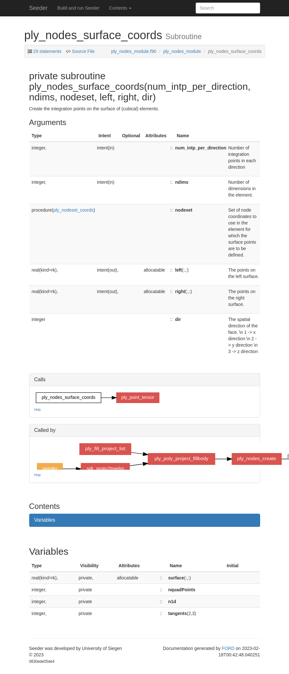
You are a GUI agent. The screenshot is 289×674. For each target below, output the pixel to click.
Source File (83, 51)
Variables (44, 520)
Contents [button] (120, 8)
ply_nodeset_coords (73, 210)
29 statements (47, 51)
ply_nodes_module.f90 (133, 51)
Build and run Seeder (78, 8)
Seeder (38, 8)
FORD (228, 648)
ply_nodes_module (182, 51)
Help (37, 409)
